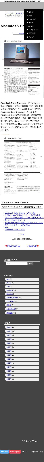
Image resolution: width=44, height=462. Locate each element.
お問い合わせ (37, 452)
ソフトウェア (32, 30)
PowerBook (10, 301)
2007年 (9, 375)
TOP (25, 452)
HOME (30, 12)
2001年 (9, 359)
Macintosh (31, 19)
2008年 (9, 379)
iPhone (9, 283)
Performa (10, 294)
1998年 (9, 351)
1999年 (9, 355)
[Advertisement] (22, 412)
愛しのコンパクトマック (15, 220)
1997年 (9, 347)
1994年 (9, 335)
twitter (4, 452)
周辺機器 (31, 33)
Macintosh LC (13, 246)
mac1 (7, 227)
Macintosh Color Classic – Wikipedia (20, 213)
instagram (14, 452)
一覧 (29, 16)
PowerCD (32, 246)
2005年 (9, 371)
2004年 (9, 367)
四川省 (30, 37)
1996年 (9, 343)
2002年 (9, 363)
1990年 (9, 327)
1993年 (22, 234)
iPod (8, 286)
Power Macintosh (30, 24)
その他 (9, 305)
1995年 (9, 339)
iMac (8, 279)
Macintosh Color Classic (15, 230)
